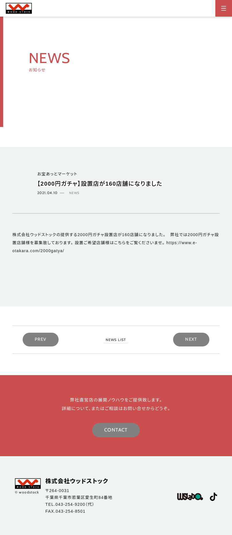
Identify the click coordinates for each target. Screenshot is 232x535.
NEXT (191, 339)
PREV (41, 339)
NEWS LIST (116, 340)
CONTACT (116, 430)
